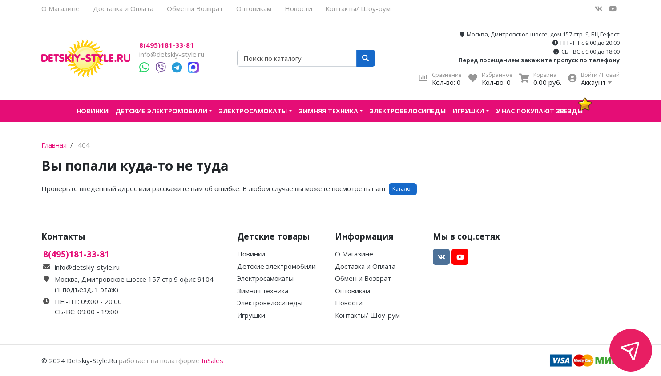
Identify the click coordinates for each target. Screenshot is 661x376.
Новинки (93, 111)
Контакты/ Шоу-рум (358, 8)
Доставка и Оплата (123, 8)
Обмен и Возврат (195, 8)
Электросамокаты (253, 111)
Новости (298, 8)
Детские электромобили (161, 111)
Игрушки (468, 111)
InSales (212, 360)
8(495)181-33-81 (166, 45)
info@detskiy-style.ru (171, 54)
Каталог (402, 188)
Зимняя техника (328, 111)
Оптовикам (253, 8)
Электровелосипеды (408, 111)
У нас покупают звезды (539, 111)
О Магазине (60, 8)
